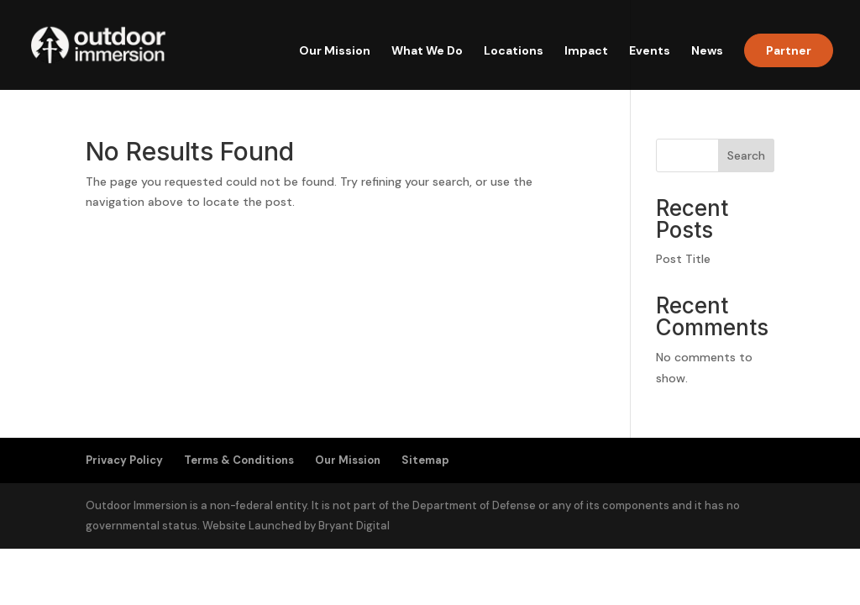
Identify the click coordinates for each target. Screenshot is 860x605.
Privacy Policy (124, 460)
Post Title (683, 258)
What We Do (427, 51)
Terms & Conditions (239, 460)
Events (649, 51)
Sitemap (425, 460)
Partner (788, 50)
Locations (513, 51)
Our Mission (334, 51)
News (707, 51)
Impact (586, 51)
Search (746, 155)
